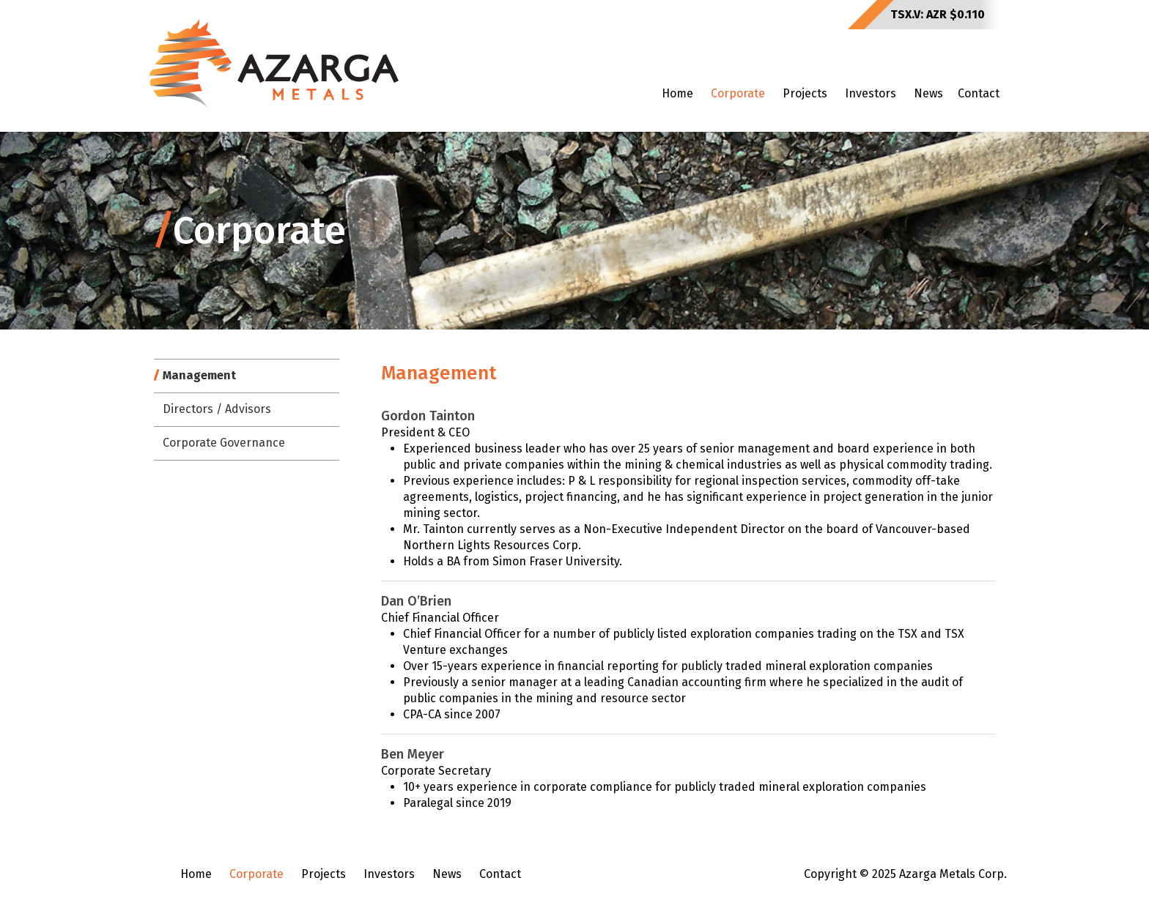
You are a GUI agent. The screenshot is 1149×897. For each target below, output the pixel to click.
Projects (805, 93)
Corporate (738, 93)
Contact (979, 93)
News (928, 93)
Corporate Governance (224, 443)
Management (199, 375)
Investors (870, 93)
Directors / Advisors (217, 409)
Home (677, 93)
